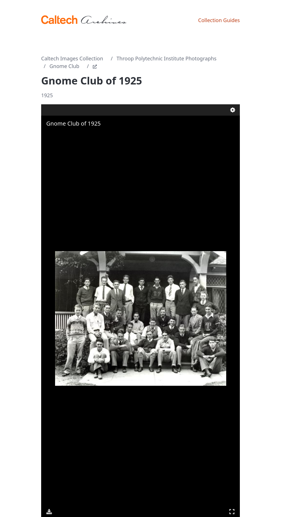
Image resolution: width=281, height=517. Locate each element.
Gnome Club (64, 66)
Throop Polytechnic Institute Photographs (167, 58)
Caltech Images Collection (72, 58)
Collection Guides (219, 20)
